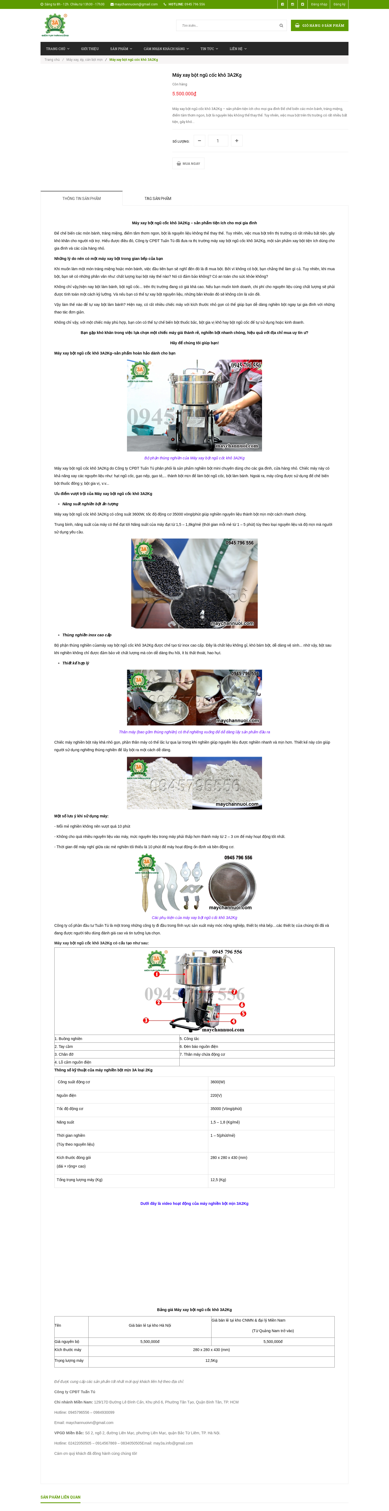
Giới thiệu (90, 48)
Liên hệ (238, 48)
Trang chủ (57, 48)
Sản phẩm (121, 48)
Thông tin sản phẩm (81, 198)
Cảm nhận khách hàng (166, 48)
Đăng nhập (319, 4)
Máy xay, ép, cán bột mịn (84, 60)
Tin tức (209, 48)
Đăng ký (340, 4)
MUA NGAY (188, 164)
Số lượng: (181, 141)
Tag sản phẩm (158, 198)
